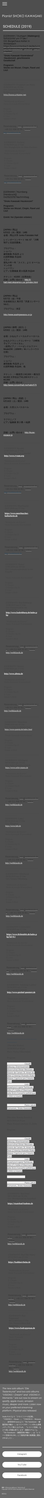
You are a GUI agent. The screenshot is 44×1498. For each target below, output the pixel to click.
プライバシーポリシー (11, 1487)
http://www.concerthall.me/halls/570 (20, 385)
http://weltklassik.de (14, 652)
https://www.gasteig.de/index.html (18, 729)
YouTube (22, 1465)
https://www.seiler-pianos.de (16, 768)
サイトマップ (21, 1487)
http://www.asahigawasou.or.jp (18, 314)
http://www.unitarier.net (15, 95)
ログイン (4, 1493)
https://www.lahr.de (13, 826)
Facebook (22, 1475)
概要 (3, 1487)
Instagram (22, 1454)
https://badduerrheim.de (19, 1262)
